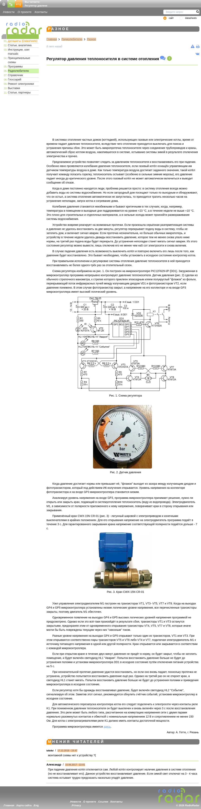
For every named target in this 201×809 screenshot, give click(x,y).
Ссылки (103, 801)
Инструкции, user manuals (19, 51)
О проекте (24, 12)
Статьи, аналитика (20, 45)
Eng (36, 805)
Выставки (14, 88)
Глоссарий (14, 79)
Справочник (15, 75)
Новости (9, 12)
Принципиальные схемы (19, 60)
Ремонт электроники (21, 83)
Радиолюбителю (18, 70)
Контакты (41, 12)
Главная (52, 39)
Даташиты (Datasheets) (22, 40)
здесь (107, 726)
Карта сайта (24, 805)
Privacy (76, 805)
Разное (91, 39)
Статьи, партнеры (19, 92)
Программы (15, 66)
